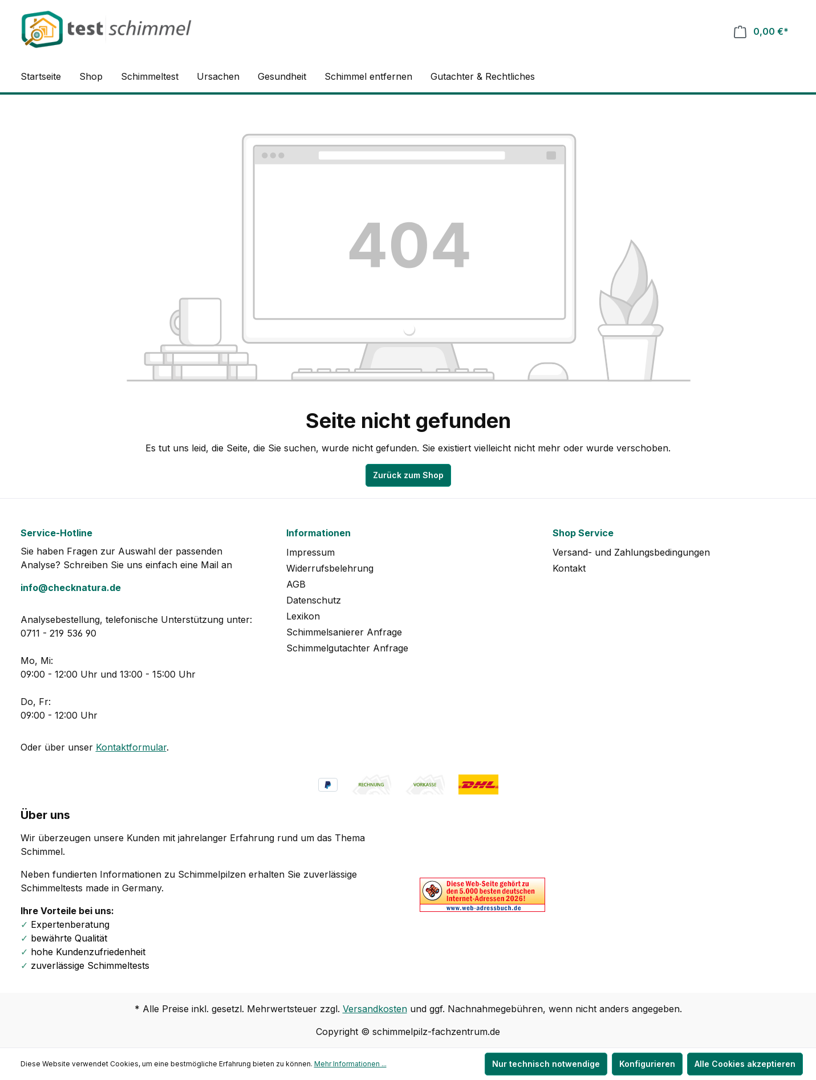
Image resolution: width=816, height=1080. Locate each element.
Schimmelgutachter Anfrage (347, 648)
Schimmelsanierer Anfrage (344, 632)
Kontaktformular (131, 747)
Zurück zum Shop (408, 475)
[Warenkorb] (761, 31)
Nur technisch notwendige (546, 1064)
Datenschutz (313, 600)
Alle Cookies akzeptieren (745, 1064)
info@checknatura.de (71, 587)
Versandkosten (375, 1008)
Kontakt (569, 568)
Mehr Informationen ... (350, 1063)
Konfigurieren (647, 1064)
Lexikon (303, 616)
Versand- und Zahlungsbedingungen (631, 552)
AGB (296, 584)
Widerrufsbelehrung (330, 568)
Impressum (310, 552)
